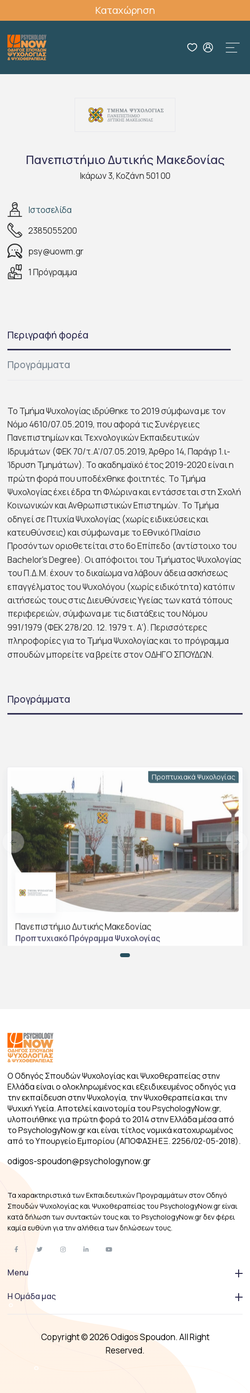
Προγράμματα (38, 364)
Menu (125, 1272)
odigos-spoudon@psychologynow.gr (79, 1161)
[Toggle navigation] (233, 47)
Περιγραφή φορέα (47, 335)
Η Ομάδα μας (125, 1296)
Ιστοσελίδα (50, 209)
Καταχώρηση (125, 10)
